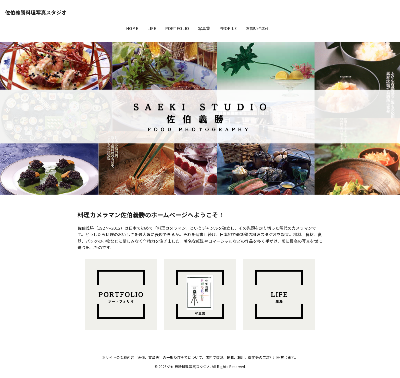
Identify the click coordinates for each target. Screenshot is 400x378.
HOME (132, 28)
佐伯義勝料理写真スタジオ (35, 12)
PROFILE (228, 28)
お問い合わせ (258, 28)
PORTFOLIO (177, 28)
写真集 (204, 28)
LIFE (151, 28)
